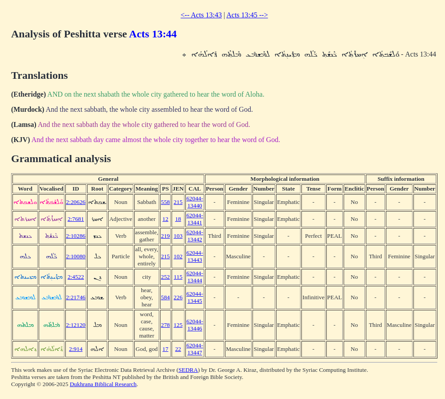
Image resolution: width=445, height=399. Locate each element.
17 (165, 349)
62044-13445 (194, 297)
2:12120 (76, 325)
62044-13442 (194, 236)
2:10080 (76, 256)
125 (178, 325)
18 (178, 219)
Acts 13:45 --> (247, 15)
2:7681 (76, 219)
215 (178, 202)
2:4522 (76, 276)
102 (178, 256)
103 (178, 235)
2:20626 (76, 202)
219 (165, 235)
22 (178, 349)
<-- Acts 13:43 (201, 15)
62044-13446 (194, 325)
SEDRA (188, 369)
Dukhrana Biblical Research (103, 384)
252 (165, 276)
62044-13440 (194, 202)
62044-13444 (194, 277)
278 (165, 325)
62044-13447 (194, 349)
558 (165, 202)
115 (178, 276)
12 (165, 219)
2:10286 (76, 235)
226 (178, 297)
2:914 (75, 349)
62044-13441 (194, 219)
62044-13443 (194, 256)
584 (165, 297)
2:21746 (76, 297)
